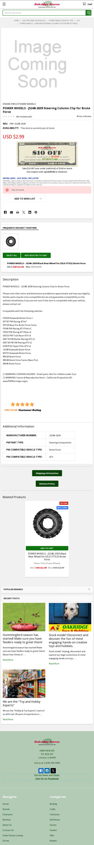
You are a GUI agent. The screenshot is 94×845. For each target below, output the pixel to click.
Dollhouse (55, 819)
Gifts (52, 835)
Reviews (7, 819)
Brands (6, 809)
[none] (37, 64)
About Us (7, 824)
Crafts (52, 809)
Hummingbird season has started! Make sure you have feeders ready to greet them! (22, 638)
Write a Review (84, 116)
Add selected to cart (36, 255)
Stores (6, 840)
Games (53, 824)
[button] (25, 198)
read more (8, 659)
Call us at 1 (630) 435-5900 (47, 762)
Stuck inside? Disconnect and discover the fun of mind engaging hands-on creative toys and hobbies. (68, 640)
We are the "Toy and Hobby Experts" (21, 703)
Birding (53, 803)
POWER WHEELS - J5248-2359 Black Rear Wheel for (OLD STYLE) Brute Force (47, 556)
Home (6, 803)
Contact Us (8, 830)
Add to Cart (47, 548)
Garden (53, 830)
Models (53, 840)
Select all (11, 255)
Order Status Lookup (13, 835)
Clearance (7, 814)
